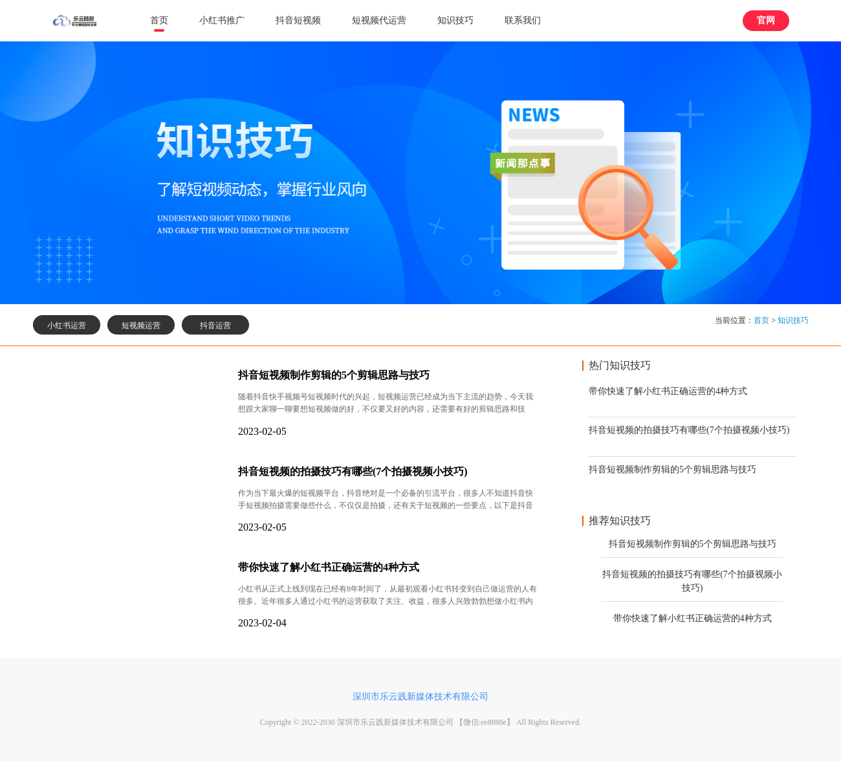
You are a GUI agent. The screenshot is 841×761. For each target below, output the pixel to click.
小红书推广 (222, 20)
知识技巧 (455, 20)
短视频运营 (141, 325)
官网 (766, 20)
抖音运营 (215, 325)
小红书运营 (66, 325)
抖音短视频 (298, 20)
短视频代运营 (379, 20)
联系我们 (523, 20)
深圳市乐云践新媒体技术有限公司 (420, 696)
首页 (159, 20)
